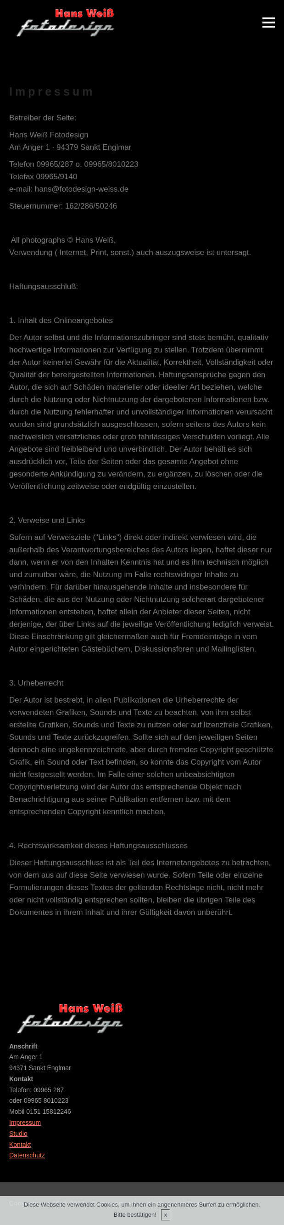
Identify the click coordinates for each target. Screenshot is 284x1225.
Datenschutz (27, 1155)
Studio (18, 1133)
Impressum (25, 1122)
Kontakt (20, 1144)
